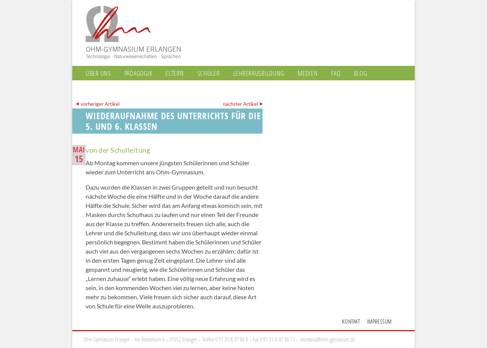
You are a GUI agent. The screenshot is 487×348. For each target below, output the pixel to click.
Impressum (379, 321)
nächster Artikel (240, 104)
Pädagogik (138, 73)
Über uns (98, 73)
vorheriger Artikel (100, 104)
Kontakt (351, 321)
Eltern (175, 73)
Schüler (208, 73)
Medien (308, 73)
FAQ (335, 73)
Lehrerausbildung (259, 73)
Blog (360, 73)
